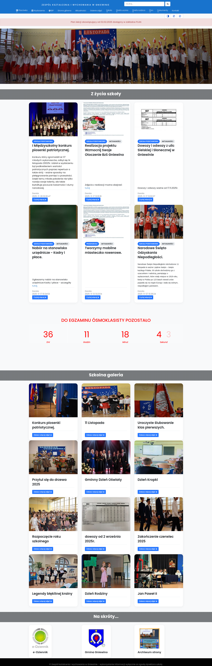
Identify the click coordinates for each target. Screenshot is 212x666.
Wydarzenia (38, 10)
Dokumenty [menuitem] (162, 10)
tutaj (87, 188)
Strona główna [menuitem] (64, 10)
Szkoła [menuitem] (109, 10)
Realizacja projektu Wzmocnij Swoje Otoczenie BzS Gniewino (104, 150)
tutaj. (35, 285)
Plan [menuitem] (151, 10)
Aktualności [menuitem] (80, 10)
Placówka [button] (21, 10)
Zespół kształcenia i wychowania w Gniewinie (76, 4)
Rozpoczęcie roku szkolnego (46, 538)
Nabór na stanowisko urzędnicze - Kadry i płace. (49, 252)
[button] (16, 56)
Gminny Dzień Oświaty (103, 479)
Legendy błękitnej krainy (52, 593)
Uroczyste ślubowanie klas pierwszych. (156, 425)
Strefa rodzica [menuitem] (138, 10)
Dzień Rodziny (96, 593)
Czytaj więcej (40, 199)
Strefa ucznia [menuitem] (122, 10)
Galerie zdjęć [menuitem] (96, 10)
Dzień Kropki (148, 479)
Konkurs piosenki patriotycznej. (46, 425)
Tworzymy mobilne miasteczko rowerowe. (103, 250)
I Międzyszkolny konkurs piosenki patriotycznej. (52, 147)
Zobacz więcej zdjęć (43, 435)
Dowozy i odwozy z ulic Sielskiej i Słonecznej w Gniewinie (156, 150)
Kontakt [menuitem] (175, 10)
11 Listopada (94, 423)
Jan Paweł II (147, 593)
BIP (51, 10)
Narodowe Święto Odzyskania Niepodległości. (152, 252)
